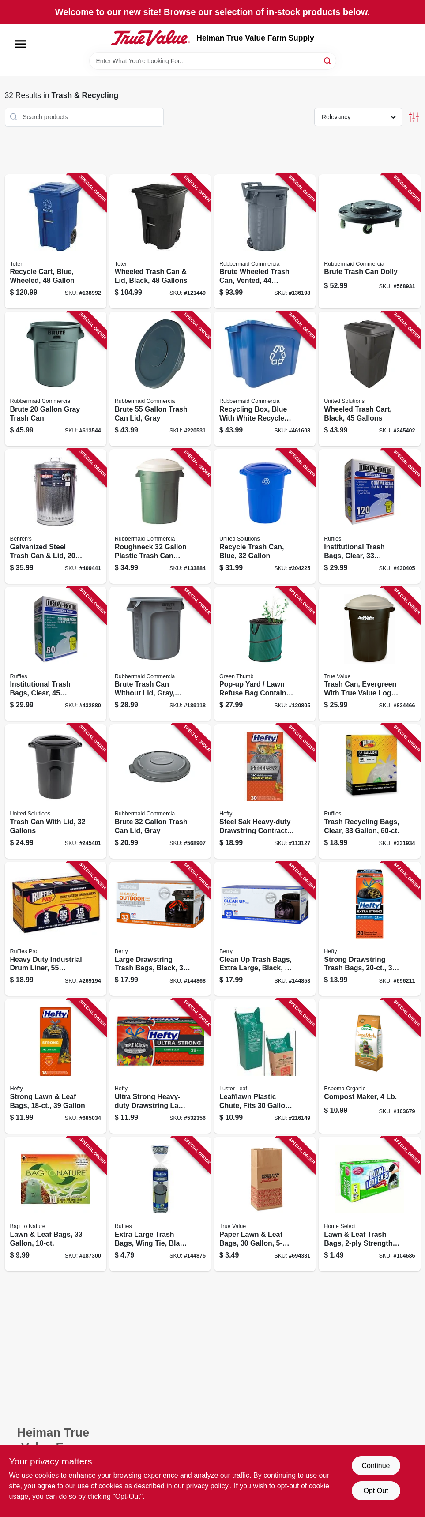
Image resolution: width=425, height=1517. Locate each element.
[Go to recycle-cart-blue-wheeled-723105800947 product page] (55, 241)
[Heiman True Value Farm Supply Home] (150, 38)
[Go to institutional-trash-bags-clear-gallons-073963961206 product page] (55, 654)
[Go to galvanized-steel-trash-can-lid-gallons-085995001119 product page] (55, 516)
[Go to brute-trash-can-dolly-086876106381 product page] (369, 241)
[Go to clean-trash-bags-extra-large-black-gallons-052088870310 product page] (265, 929)
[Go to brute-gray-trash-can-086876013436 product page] (55, 379)
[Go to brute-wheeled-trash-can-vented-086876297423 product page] (265, 241)
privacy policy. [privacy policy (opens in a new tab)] (208, 1486)
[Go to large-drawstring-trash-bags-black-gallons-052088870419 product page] (160, 929)
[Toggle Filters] (414, 117)
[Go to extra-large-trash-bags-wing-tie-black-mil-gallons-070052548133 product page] (160, 1204)
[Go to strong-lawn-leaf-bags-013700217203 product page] (55, 1066)
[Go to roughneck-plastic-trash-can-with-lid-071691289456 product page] (160, 516)
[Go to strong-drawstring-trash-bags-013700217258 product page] (369, 929)
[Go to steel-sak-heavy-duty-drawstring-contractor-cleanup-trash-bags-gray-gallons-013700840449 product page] (265, 791)
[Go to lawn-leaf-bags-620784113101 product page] (55, 1204)
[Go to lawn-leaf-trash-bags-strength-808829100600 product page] (369, 1204)
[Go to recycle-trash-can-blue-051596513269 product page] (265, 516)
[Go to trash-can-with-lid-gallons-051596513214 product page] (55, 791)
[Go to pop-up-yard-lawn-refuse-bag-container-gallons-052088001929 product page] (265, 654)
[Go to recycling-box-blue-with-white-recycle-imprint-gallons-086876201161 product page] (265, 379)
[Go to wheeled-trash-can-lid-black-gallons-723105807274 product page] (160, 241)
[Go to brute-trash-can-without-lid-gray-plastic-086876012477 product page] (160, 654)
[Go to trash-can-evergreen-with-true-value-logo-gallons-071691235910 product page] (369, 654)
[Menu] (20, 44)
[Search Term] (212, 61)
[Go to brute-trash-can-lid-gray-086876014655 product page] (160, 791)
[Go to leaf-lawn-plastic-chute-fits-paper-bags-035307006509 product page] (265, 1066)
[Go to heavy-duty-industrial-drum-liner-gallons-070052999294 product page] (55, 929)
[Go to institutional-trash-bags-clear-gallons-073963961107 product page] (369, 516)
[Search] (328, 60)
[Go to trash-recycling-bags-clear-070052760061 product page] (369, 791)
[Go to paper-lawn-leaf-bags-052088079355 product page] (265, 1204)
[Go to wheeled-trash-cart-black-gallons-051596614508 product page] (369, 379)
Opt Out (375, 1490)
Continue (375, 1465)
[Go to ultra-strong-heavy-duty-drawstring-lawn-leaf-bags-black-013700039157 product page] (160, 1066)
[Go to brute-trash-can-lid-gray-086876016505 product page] (160, 379)
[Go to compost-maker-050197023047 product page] (369, 1066)
